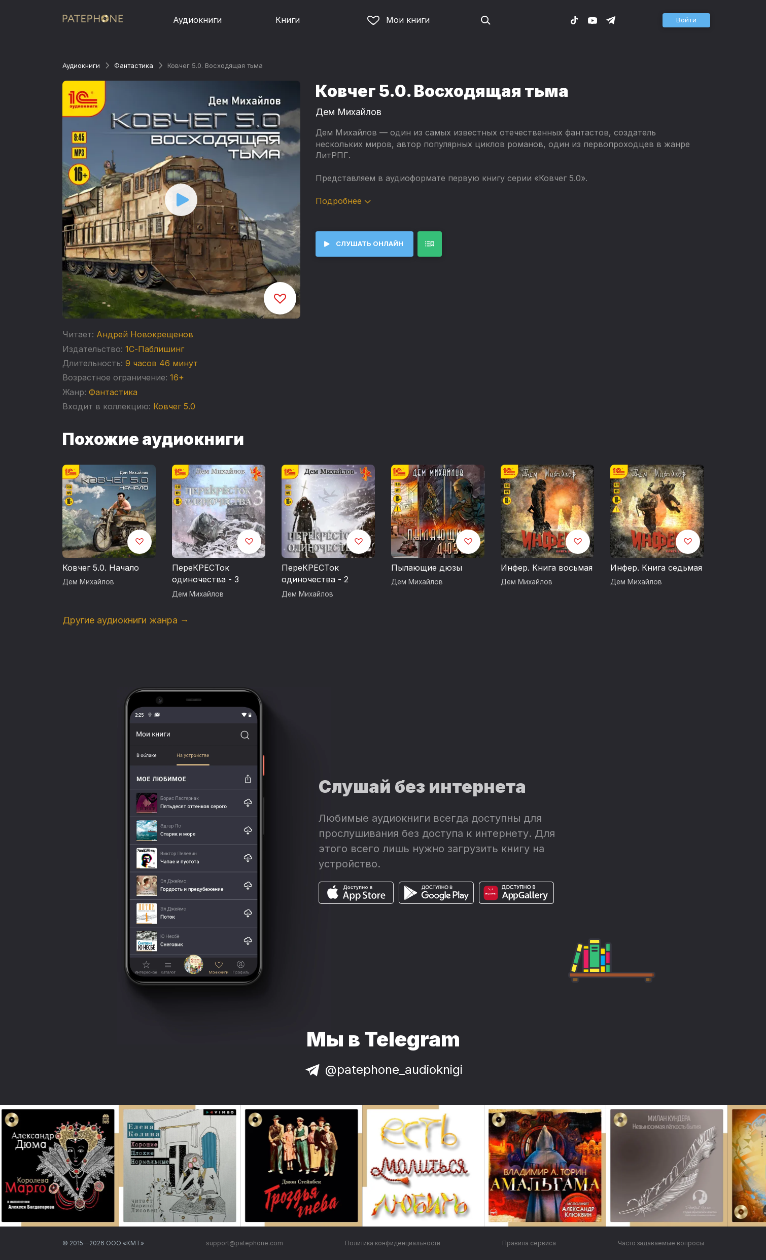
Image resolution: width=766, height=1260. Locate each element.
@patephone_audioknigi (383, 1069)
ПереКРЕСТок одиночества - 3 (205, 574)
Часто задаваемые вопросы (661, 1243)
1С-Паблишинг (154, 349)
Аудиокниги (197, 20)
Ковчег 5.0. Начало (100, 568)
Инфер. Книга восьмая (547, 568)
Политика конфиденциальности (392, 1243)
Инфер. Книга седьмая (656, 568)
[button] (686, 20)
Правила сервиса (529, 1243)
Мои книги (398, 20)
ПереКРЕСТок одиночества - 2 (315, 574)
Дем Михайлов (348, 112)
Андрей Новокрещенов (144, 334)
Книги (287, 20)
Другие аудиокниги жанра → (125, 620)
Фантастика (133, 65)
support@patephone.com (244, 1243)
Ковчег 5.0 (174, 406)
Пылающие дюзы (426, 568)
